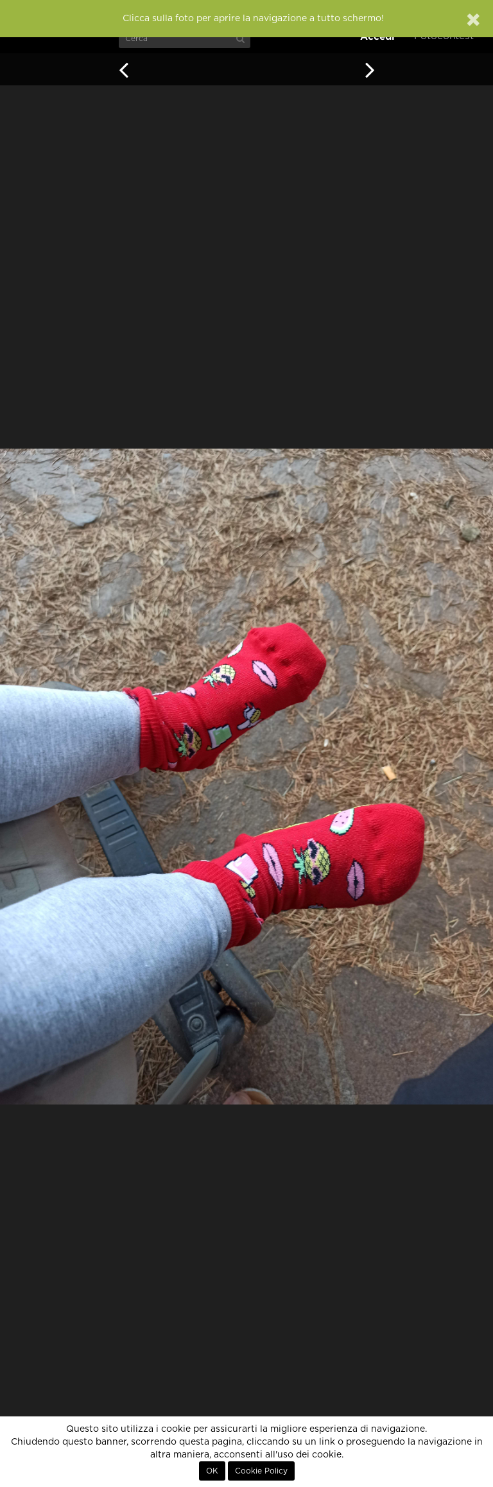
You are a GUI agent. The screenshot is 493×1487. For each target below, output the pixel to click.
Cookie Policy (261, 1471)
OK (212, 1471)
